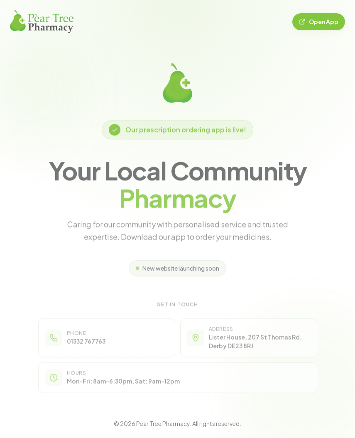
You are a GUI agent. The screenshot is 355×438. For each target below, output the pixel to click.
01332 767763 (86, 343)
